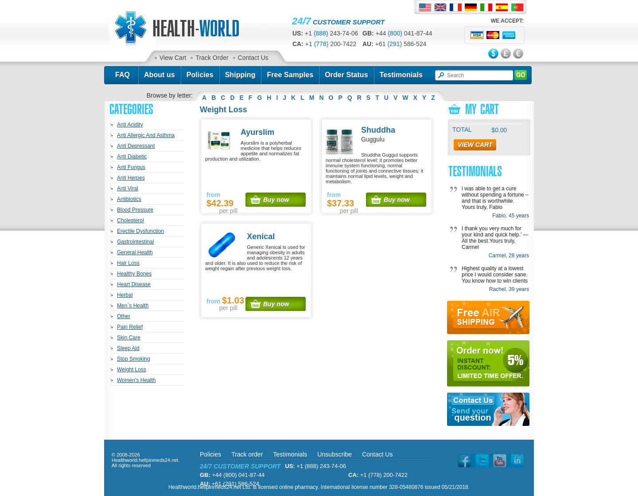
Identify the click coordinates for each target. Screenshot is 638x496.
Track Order (211, 57)
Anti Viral (127, 188)
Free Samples (290, 75)
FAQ (122, 75)
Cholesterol (130, 220)
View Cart (173, 57)
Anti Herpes (131, 178)
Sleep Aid (128, 348)
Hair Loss (128, 263)
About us (159, 75)
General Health (135, 252)
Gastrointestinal (135, 242)
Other (123, 316)
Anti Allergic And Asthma (146, 135)
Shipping (240, 75)
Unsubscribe (334, 454)
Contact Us (253, 57)
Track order (247, 454)
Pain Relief (130, 327)
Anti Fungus (131, 167)
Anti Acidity (130, 125)
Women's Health (136, 380)
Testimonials (401, 75)
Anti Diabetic (132, 157)
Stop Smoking (133, 359)
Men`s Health (132, 306)
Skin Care (128, 338)
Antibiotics (129, 199)
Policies (200, 75)
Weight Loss (131, 369)
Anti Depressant (136, 146)
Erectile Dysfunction (140, 231)
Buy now (276, 199)
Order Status (346, 75)
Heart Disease (134, 284)
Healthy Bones (134, 274)
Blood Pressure (135, 210)
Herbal (124, 295)
